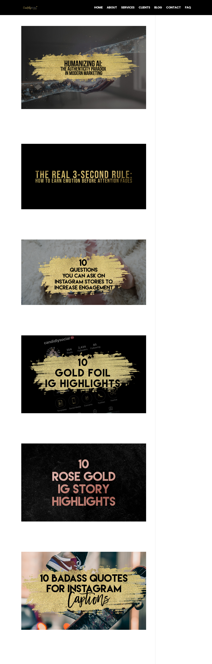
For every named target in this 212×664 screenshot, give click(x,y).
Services (127, 8)
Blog (158, 8)
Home (98, 8)
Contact (173, 8)
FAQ (188, 8)
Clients (144, 8)
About (112, 8)
